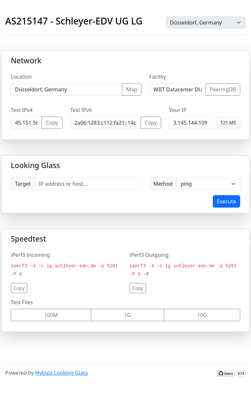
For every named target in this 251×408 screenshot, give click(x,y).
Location (21, 76)
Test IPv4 (22, 110)
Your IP (178, 110)
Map (131, 89)
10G (202, 315)
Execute (226, 201)
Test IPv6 (81, 110)
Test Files (22, 302)
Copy (52, 122)
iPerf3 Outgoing (149, 255)
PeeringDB (223, 89)
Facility (157, 76)
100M (51, 315)
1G (127, 315)
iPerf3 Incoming (30, 255)
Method (163, 183)
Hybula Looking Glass (61, 372)
